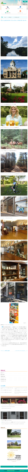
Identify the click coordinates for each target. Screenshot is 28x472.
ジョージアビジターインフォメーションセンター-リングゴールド (13, 423)
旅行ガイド (25, 3)
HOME (25, 1)
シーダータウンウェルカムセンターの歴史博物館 (21, 350)
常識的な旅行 (25, 4)
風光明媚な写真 (3, 379)
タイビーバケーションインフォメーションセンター (14, 461)
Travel (5, 17)
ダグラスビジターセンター (6, 408)
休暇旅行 (10, 17)
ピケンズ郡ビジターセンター (7, 420)
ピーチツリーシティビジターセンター (8, 406)
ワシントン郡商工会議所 (5, 350)
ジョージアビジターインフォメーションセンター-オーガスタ (14, 450)
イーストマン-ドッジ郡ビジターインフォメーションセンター (12, 404)
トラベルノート (3, 381)
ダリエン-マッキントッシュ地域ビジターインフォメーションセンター (13, 422)
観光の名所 (2, 374)
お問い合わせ (22, 470)
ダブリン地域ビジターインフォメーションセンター (14, 439)
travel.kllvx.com (10, 470)
